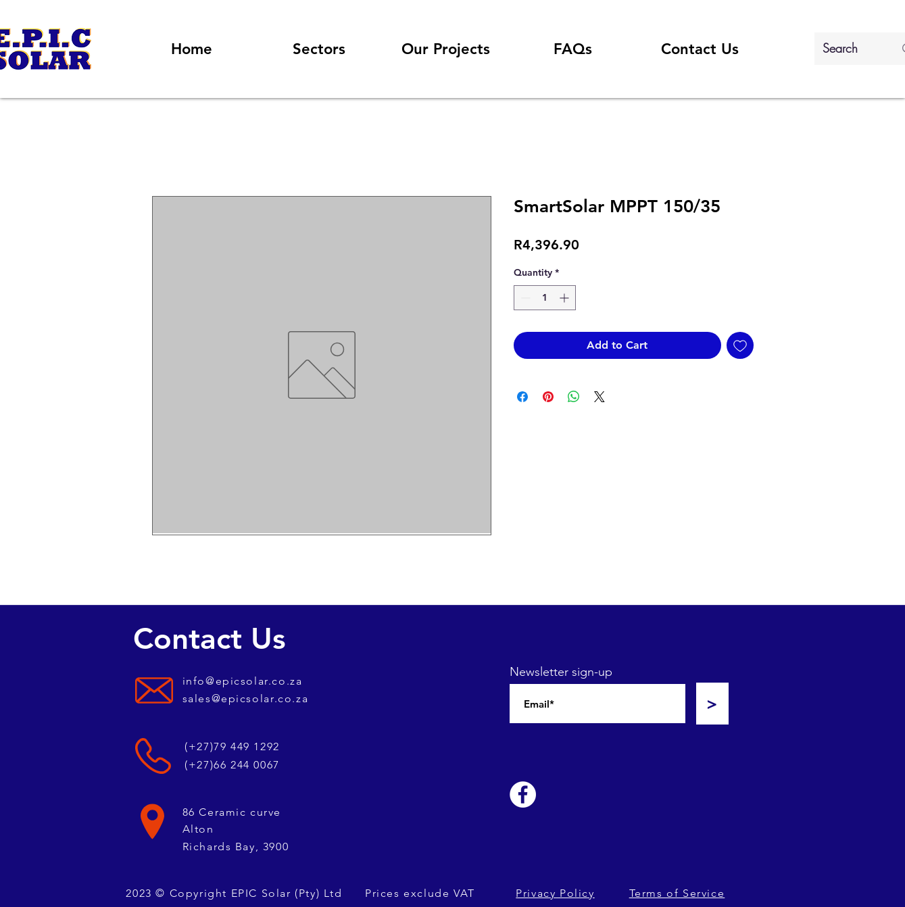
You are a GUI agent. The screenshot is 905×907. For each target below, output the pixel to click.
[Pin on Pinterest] (548, 397)
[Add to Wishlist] (740, 345)
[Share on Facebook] (522, 397)
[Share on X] (599, 397)
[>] (712, 704)
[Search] (849, 48)
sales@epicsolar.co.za (245, 698)
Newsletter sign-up (561, 672)
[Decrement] (524, 298)
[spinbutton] (545, 298)
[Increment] (565, 298)
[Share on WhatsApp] (574, 397)
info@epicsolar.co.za (242, 681)
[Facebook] (523, 794)
